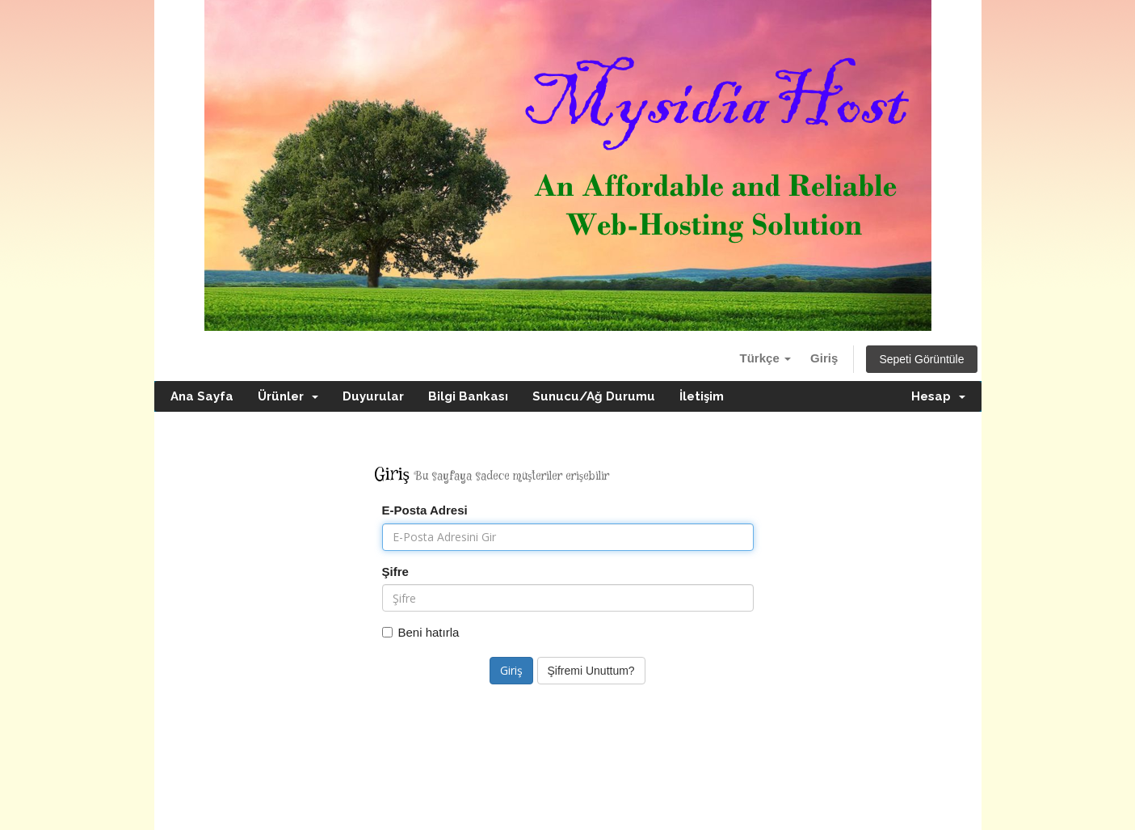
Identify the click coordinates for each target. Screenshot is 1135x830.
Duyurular (373, 396)
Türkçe (765, 358)
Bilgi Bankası (468, 396)
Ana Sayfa (201, 396)
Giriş (824, 358)
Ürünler (288, 396)
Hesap (938, 396)
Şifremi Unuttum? (591, 670)
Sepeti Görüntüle (921, 359)
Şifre (395, 571)
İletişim (701, 396)
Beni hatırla (421, 632)
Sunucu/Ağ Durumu (593, 396)
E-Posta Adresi (425, 510)
